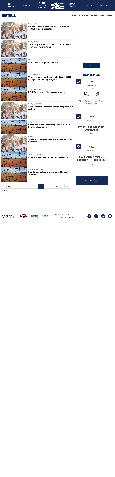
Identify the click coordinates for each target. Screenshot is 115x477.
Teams (25, 5)
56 (30, 186)
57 (35, 186)
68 (67, 186)
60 (52, 186)
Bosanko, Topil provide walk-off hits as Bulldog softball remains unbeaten (49, 27)
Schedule (76, 15)
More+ (109, 15)
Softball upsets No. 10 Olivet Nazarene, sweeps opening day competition (50, 45)
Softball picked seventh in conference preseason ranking (50, 107)
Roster (85, 15)
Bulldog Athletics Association (42, 5)
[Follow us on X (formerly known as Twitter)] (96, 216)
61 (57, 186)
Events (87, 5)
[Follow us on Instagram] (103, 216)
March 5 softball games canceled (43, 62)
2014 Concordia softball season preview (46, 92)
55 (24, 186)
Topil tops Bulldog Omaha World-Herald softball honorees (50, 140)
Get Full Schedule (92, 181)
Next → (5, 191)
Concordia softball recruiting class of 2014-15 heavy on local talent (49, 125)
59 (46, 186)
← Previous (7, 186)
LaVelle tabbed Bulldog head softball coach (48, 157)
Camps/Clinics (104, 5)
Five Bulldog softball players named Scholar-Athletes (48, 173)
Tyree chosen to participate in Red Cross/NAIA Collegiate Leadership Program (49, 78)
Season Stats (91, 65)
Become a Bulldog (72, 5)
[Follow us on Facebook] (89, 216)
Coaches (93, 15)
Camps (101, 15)
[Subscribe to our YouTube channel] (109, 216)
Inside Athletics (10, 5)
